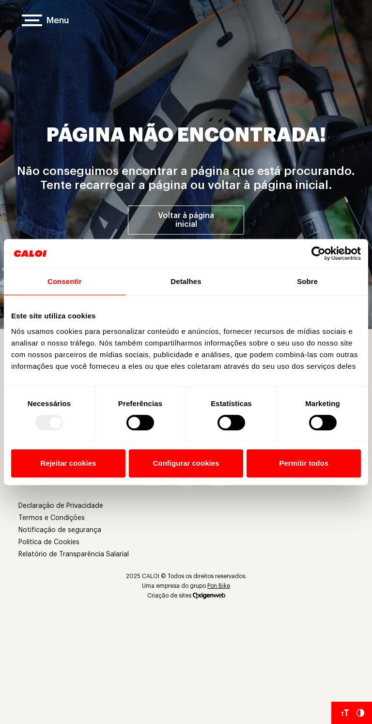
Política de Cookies (48, 542)
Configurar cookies (186, 463)
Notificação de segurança (59, 530)
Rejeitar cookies (68, 463)
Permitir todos (303, 463)
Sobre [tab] (307, 281)
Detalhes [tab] (185, 281)
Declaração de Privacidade (60, 506)
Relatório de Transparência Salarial (73, 554)
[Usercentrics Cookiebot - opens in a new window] (318, 253)
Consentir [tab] (64, 281)
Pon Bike (218, 586)
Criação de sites (169, 595)
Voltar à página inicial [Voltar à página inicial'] (186, 220)
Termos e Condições (51, 518)
